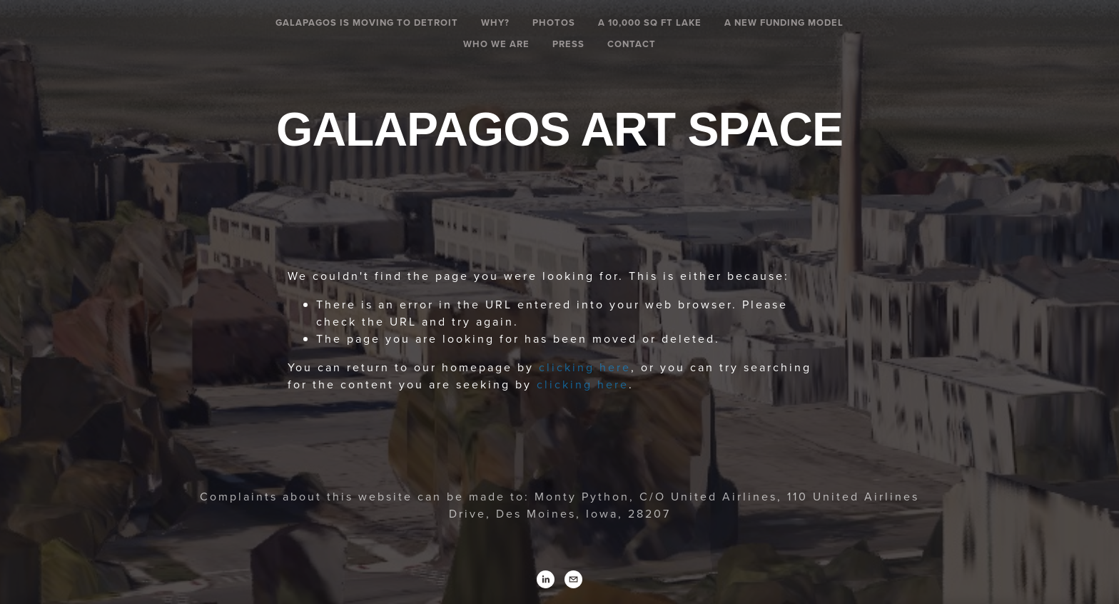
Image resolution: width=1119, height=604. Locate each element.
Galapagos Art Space (559, 129)
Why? (495, 22)
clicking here (585, 367)
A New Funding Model (784, 22)
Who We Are (496, 44)
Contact (631, 44)
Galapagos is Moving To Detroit (366, 22)
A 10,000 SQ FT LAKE (650, 22)
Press (568, 44)
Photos (553, 22)
